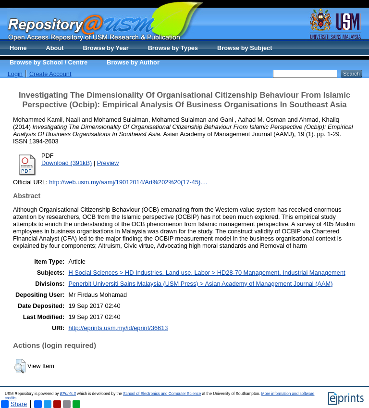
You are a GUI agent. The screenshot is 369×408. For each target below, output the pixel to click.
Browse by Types (173, 47)
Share (14, 404)
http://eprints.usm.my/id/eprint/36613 (118, 328)
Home (18, 47)
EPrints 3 (68, 394)
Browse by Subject (244, 47)
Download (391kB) (66, 162)
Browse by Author (133, 62)
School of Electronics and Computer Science (162, 394)
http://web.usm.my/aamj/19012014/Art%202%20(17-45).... (128, 182)
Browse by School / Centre (48, 62)
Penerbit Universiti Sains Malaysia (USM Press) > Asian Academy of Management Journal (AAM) (200, 283)
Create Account (50, 73)
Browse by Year (106, 47)
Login (15, 73)
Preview (108, 162)
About (55, 47)
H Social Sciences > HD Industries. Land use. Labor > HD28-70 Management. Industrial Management (206, 272)
